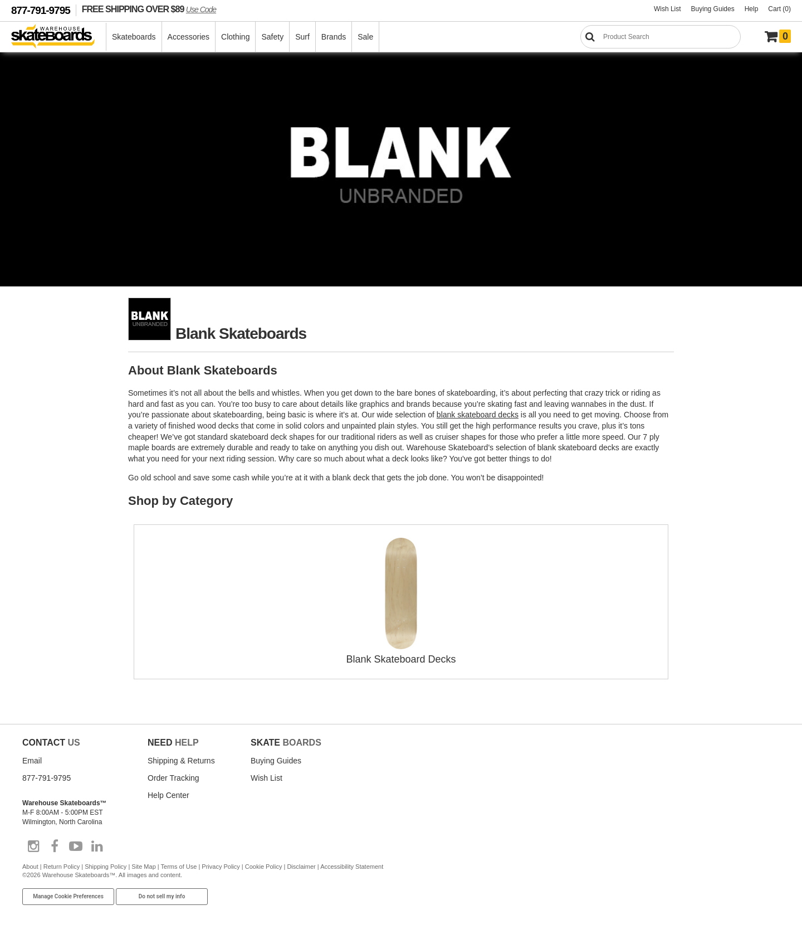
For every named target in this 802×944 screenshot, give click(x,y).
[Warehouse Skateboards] (58, 37)
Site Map (143, 866)
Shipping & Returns (181, 760)
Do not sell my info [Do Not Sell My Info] (162, 896)
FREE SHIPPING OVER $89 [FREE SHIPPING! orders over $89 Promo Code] (149, 9)
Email (32, 760)
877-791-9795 (40, 10)
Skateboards (134, 36)
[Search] (660, 36)
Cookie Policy (263, 866)
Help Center (168, 795)
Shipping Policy (105, 866)
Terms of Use (179, 866)
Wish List (667, 9)
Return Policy (61, 866)
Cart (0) (779, 9)
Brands (333, 36)
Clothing (235, 36)
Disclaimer (301, 866)
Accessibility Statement (351, 866)
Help (752, 9)
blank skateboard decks (478, 414)
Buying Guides (713, 9)
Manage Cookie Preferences (68, 896)
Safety (272, 36)
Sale (365, 36)
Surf (302, 36)
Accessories (188, 36)
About (30, 866)
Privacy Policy (220, 866)
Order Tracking (173, 777)
